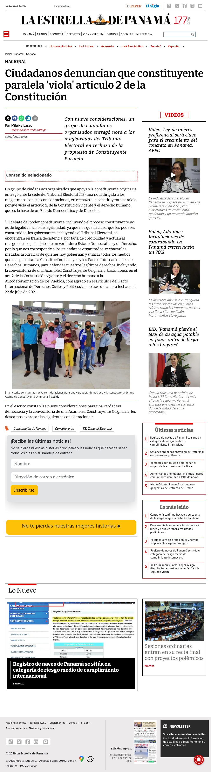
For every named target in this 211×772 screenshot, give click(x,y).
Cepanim (173, 46)
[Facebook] (185, 5)
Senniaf (156, 46)
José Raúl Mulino (132, 46)
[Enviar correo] (28, 130)
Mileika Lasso (21, 125)
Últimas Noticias (61, 46)
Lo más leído (174, 507)
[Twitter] (8, 118)
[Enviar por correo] (35, 118)
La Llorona (86, 46)
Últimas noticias (174, 430)
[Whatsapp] (21, 118)
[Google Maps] (81, 758)
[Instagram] (192, 5)
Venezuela (107, 46)
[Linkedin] (28, 118)
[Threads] (169, 5)
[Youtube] (200, 5)
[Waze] (90, 758)
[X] (177, 5)
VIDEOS (174, 115)
